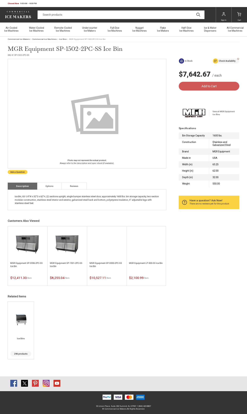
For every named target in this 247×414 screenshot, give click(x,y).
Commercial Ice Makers (19, 39)
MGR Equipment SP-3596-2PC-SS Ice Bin (26, 264)
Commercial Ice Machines (44, 39)
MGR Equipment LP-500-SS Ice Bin (146, 263)
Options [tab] (49, 186)
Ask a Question (17, 172)
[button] (22, 3)
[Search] (121, 14)
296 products (20, 354)
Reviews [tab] (74, 186)
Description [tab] (22, 186)
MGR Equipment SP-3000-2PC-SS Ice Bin (106, 264)
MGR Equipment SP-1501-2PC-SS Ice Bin (66, 264)
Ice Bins (63, 39)
